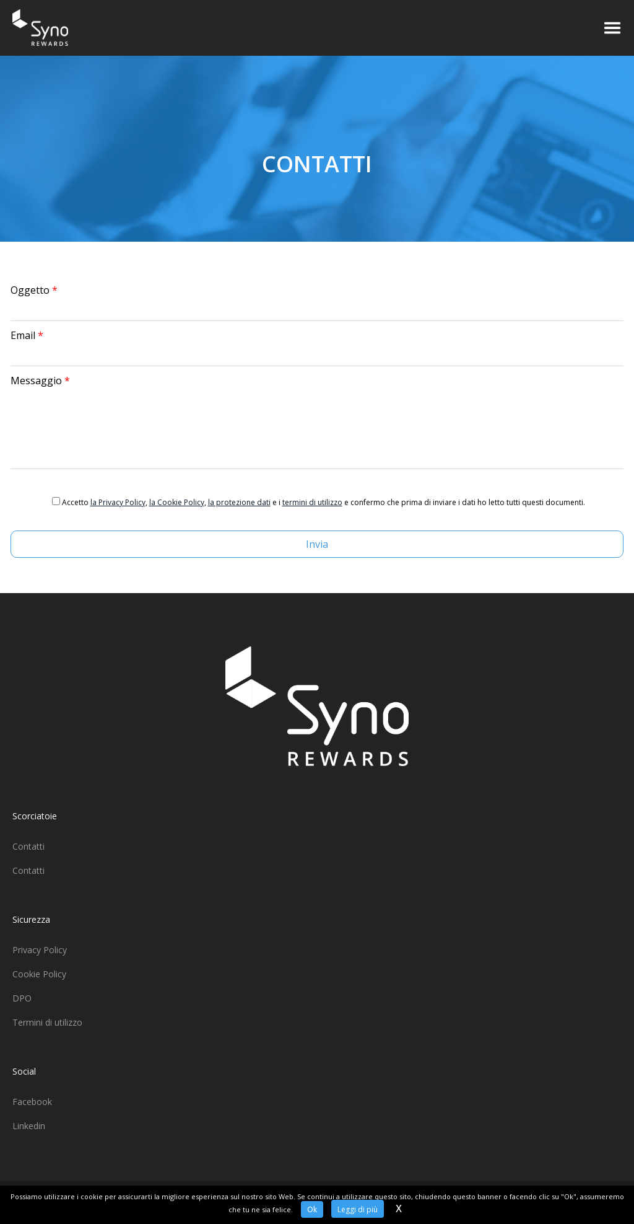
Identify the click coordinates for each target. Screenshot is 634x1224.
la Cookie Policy (176, 502)
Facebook (32, 1101)
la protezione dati (239, 502)
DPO (22, 998)
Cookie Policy (39, 974)
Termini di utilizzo (47, 1022)
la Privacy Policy (117, 502)
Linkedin (28, 1126)
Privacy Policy (39, 950)
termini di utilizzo (312, 502)
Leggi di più (357, 1209)
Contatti (28, 846)
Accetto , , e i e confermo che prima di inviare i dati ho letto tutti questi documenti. (323, 502)
